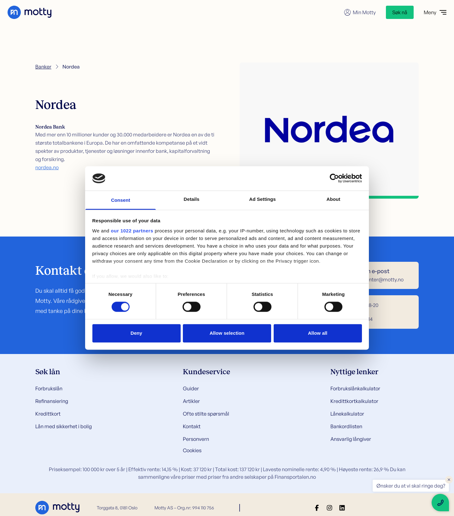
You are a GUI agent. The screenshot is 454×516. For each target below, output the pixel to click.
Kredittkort (48, 414)
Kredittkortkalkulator (354, 401)
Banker (43, 66)
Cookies (192, 450)
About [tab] (333, 199)
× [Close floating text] (449, 479)
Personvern (196, 439)
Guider (191, 388)
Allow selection (227, 333)
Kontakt (192, 426)
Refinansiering (51, 401)
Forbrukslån (48, 388)
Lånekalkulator (347, 414)
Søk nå (399, 12)
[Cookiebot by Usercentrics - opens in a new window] (334, 178)
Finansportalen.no (295, 477)
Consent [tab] (120, 200)
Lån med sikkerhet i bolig (63, 426)
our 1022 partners (132, 230)
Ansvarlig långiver (350, 439)
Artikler (191, 401)
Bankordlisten (346, 426)
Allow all (318, 333)
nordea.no (47, 167)
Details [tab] (192, 199)
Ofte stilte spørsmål (206, 414)
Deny (136, 333)
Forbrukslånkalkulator (355, 388)
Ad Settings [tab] (262, 199)
